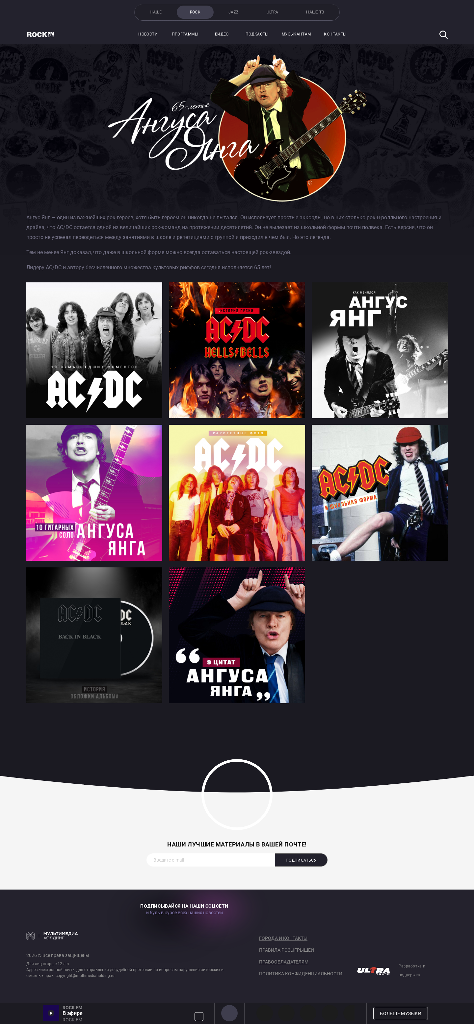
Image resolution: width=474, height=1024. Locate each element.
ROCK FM (229, 1013)
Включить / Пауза (51, 1013)
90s (330, 1013)
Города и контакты (283, 938)
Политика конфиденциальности (300, 973)
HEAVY (286, 1013)
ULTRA (272, 12)
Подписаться (301, 860)
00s (308, 1013)
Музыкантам (296, 34)
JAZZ (233, 12)
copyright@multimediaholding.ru (85, 975)
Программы (185, 34)
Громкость (199, 1016)
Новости (148, 34)
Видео (222, 34)
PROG (264, 1013)
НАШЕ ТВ (315, 12)
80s (351, 1013)
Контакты (335, 34)
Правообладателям (283, 961)
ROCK (195, 12)
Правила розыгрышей (286, 950)
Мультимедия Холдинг (52, 935)
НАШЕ (156, 12)
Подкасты (257, 34)
